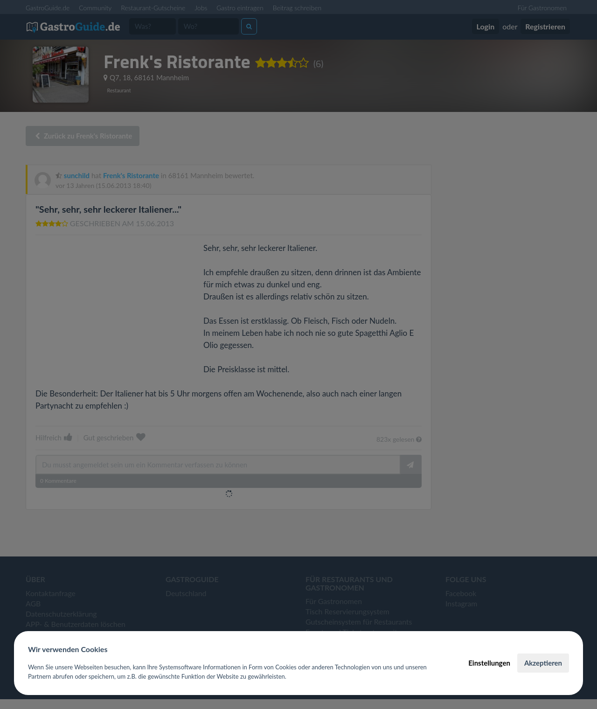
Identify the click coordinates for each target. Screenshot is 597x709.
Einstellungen (489, 663)
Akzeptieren (543, 663)
